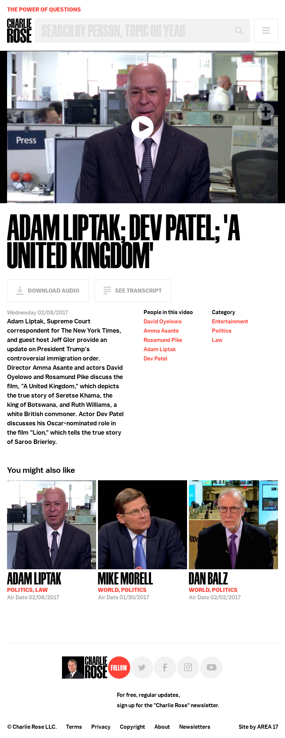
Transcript (265, 72)
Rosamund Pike (163, 340)
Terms (74, 727)
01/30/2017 (125, 585)
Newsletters (194, 727)
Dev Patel (155, 358)
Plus (265, 111)
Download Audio (53, 290)
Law (217, 340)
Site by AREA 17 (258, 727)
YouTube (211, 667)
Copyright (132, 727)
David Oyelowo (163, 321)
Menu (266, 31)
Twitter (142, 667)
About (162, 727)
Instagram (188, 667)
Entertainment (230, 321)
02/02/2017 (214, 585)
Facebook (165, 667)
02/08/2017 (34, 585)
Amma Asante (161, 331)
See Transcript (138, 290)
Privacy (101, 727)
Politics (222, 331)
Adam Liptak (160, 349)
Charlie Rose (19, 31)
